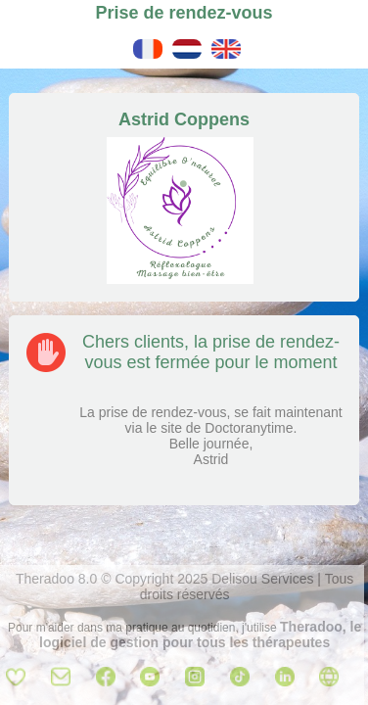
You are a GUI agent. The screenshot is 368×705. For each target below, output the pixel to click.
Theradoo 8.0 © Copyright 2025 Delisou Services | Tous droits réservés (184, 586)
